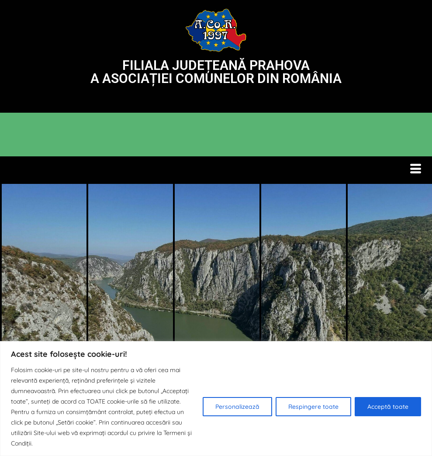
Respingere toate (313, 407)
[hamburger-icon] (415, 170)
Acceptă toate (387, 407)
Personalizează (237, 407)
